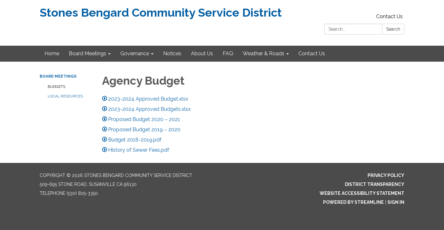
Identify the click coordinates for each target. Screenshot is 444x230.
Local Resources (65, 96)
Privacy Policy (386, 175)
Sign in (395, 202)
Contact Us (389, 16)
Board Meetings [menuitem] (87, 53)
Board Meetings (58, 76)
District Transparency (374, 184)
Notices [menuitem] (172, 53)
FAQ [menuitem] (228, 53)
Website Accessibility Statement (362, 193)
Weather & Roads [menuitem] (263, 53)
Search (393, 29)
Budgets (56, 86)
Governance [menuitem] (134, 53)
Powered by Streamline (353, 202)
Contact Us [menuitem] (311, 53)
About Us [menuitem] (202, 53)
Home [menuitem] (51, 53)
